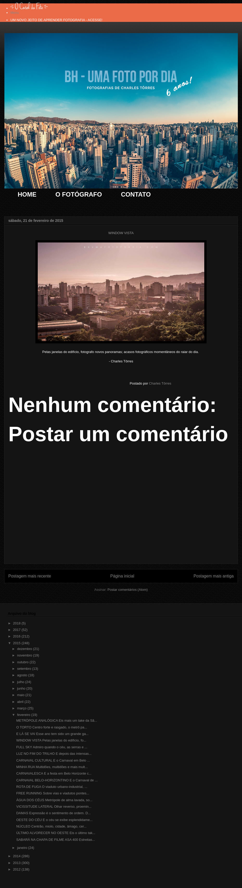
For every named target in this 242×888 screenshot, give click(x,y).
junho (21, 688)
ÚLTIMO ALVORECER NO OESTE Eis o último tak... (55, 833)
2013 (17, 863)
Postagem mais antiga (214, 576)
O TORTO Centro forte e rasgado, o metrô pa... (51, 727)
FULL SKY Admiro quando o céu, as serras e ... (51, 747)
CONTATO (136, 194)
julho (21, 682)
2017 (17, 630)
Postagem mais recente (29, 576)
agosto (22, 675)
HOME (27, 194)
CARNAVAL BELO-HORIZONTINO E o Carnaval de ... (57, 780)
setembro (24, 669)
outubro (23, 662)
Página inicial (122, 576)
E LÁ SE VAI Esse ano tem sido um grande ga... (52, 734)
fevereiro (24, 715)
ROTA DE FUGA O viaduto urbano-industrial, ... (51, 787)
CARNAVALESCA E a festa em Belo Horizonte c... (53, 773)
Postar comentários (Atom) (127, 590)
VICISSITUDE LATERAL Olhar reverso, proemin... (53, 806)
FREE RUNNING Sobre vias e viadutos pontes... (52, 793)
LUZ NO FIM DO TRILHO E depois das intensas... (53, 754)
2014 (17, 856)
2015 (17, 643)
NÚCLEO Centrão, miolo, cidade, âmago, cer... (51, 826)
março (22, 708)
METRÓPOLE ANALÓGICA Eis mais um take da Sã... (56, 720)
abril (20, 702)
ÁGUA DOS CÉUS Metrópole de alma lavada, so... (54, 800)
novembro (25, 655)
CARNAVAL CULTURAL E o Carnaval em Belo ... (53, 760)
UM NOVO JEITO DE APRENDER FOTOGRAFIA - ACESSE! (56, 20)
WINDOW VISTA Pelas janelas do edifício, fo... (51, 740)
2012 (17, 869)
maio (21, 695)
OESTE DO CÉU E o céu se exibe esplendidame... (54, 820)
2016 (17, 636)
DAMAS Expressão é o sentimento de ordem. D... (53, 813)
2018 (17, 623)
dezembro (25, 649)
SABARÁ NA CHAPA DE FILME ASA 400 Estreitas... (55, 840)
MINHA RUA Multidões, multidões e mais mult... (52, 767)
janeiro (22, 848)
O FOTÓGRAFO (78, 194)
